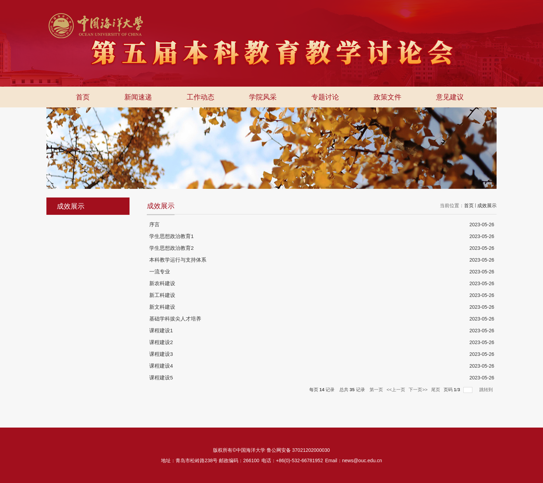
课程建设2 (161, 342)
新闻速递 (138, 97)
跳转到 (486, 389)
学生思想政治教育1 (171, 236)
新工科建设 (162, 295)
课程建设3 (161, 354)
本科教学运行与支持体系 (177, 260)
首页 (83, 97)
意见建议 (450, 97)
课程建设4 (161, 366)
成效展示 (487, 205)
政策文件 (387, 97)
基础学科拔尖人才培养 (175, 319)
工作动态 (200, 97)
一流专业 (159, 271)
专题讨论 (325, 97)
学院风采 (263, 97)
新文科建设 (162, 307)
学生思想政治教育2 (171, 248)
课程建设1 (161, 330)
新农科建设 (162, 283)
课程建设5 (161, 377)
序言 (154, 224)
